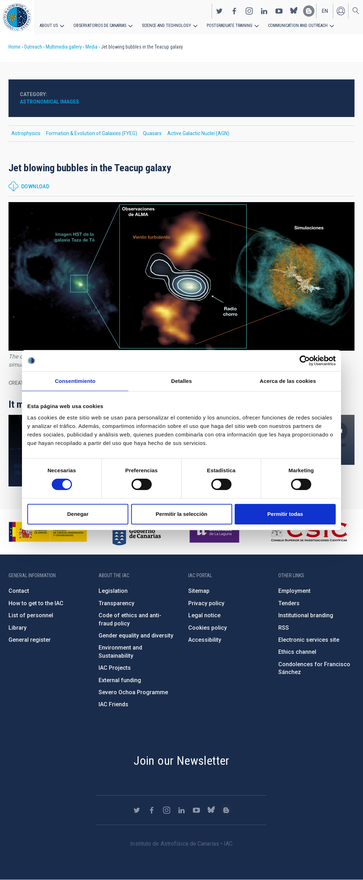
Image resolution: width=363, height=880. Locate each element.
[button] (181, 276)
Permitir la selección (181, 514)
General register (30, 639)
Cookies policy (207, 627)
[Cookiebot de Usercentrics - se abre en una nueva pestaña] (305, 360)
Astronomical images (49, 102)
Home (15, 47)
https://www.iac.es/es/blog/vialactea (308, 11)
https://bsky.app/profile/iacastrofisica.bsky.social (293, 11)
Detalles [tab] (181, 381)
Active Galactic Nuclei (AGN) (198, 133)
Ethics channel (297, 651)
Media (91, 47)
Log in (340, 11)
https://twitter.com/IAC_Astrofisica (219, 11)
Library (18, 627)
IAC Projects (115, 667)
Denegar (77, 514)
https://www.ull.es (215, 532)
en (325, 11)
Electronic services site (308, 639)
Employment (294, 590)
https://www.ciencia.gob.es (48, 532)
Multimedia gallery (64, 47)
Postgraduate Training (229, 25)
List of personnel (31, 615)
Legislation (113, 590)
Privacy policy (206, 603)
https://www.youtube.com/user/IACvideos (279, 11)
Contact (19, 590)
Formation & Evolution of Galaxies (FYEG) (91, 133)
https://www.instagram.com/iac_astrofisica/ (249, 11)
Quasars (152, 133)
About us (49, 25)
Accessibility (204, 639)
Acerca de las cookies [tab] (288, 381)
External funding (120, 680)
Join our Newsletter (181, 760)
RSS (283, 627)
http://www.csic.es (308, 532)
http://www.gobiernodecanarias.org (136, 532)
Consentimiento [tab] (75, 381)
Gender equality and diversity (136, 635)
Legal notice (204, 615)
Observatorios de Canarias (99, 25)
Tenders (289, 603)
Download (35, 186)
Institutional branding (305, 615)
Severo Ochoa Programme (133, 692)
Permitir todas (285, 514)
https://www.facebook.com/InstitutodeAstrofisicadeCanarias (234, 11)
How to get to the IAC (36, 603)
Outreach (33, 47)
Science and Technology (166, 25)
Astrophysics (25, 133)
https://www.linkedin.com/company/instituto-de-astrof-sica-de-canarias (264, 11)
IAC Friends (113, 704)
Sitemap (199, 590)
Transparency (116, 603)
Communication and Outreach (298, 25)
